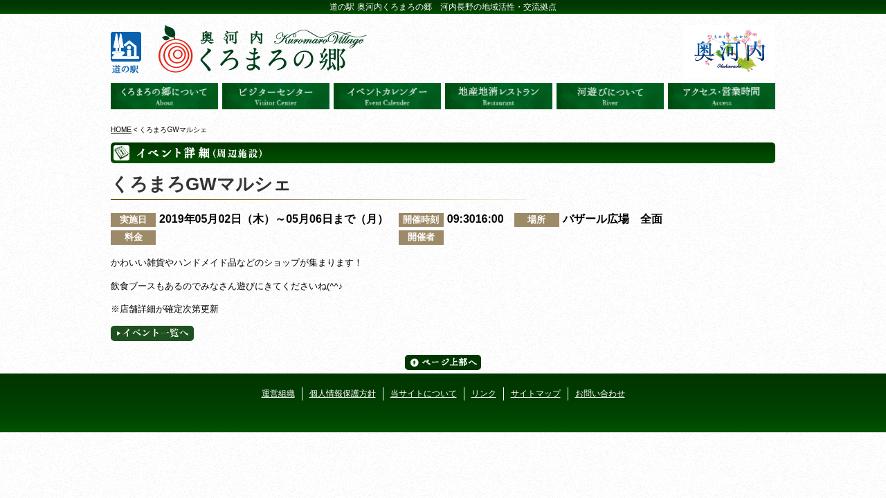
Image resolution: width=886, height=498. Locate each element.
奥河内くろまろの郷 (164, 96)
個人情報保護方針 (342, 393)
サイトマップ (536, 393)
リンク (483, 393)
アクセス (721, 96)
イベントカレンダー (387, 96)
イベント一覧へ (152, 333)
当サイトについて (423, 393)
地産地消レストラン (498, 96)
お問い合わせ (600, 393)
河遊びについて (610, 96)
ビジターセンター (275, 96)
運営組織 (278, 393)
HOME (121, 129)
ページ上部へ (443, 362)
